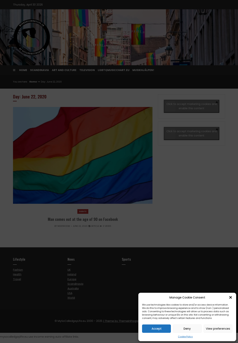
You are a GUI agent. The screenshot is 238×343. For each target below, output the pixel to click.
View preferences (218, 329)
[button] (230, 297)
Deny (187, 329)
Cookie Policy (185, 336)
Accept (157, 329)
